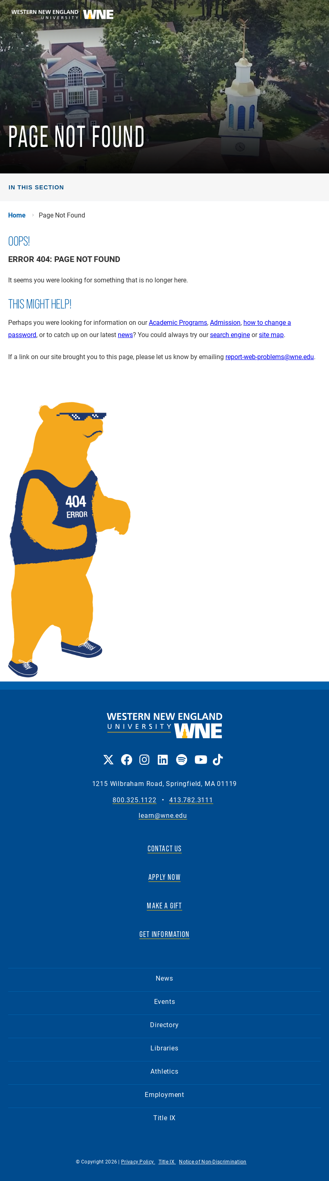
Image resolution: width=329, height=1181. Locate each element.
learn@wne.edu (163, 815)
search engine (230, 334)
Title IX (164, 1117)
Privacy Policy (138, 1161)
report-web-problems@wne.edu (269, 356)
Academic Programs (178, 322)
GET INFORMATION (164, 934)
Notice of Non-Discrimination (212, 1161)
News (164, 978)
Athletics (164, 1071)
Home (17, 215)
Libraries (164, 1047)
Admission (225, 322)
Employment (164, 1094)
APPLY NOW (164, 876)
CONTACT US (165, 848)
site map (271, 334)
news (125, 334)
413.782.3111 (191, 800)
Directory (164, 1024)
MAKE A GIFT (164, 905)
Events (164, 1001)
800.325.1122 (135, 800)
